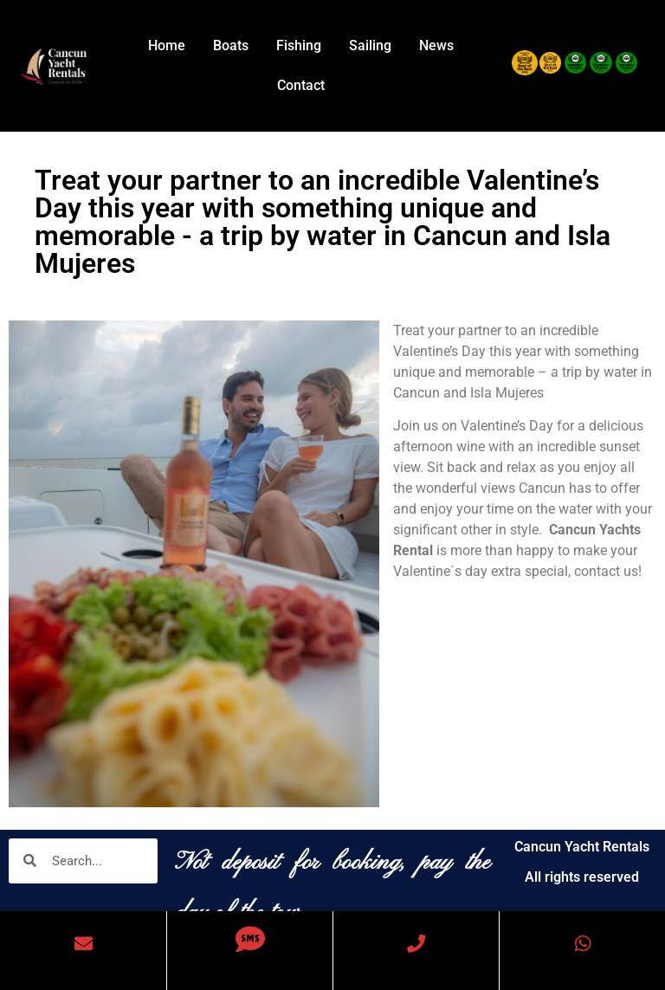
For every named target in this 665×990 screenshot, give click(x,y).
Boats (231, 45)
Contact (301, 85)
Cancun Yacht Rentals (581, 846)
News (436, 45)
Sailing (370, 45)
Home (166, 45)
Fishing (298, 45)
